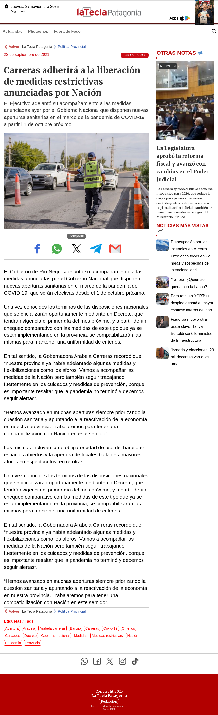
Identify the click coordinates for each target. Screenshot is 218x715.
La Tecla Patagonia (37, 47)
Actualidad (13, 31)
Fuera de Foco (67, 31)
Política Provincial (72, 47)
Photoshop (38, 31)
